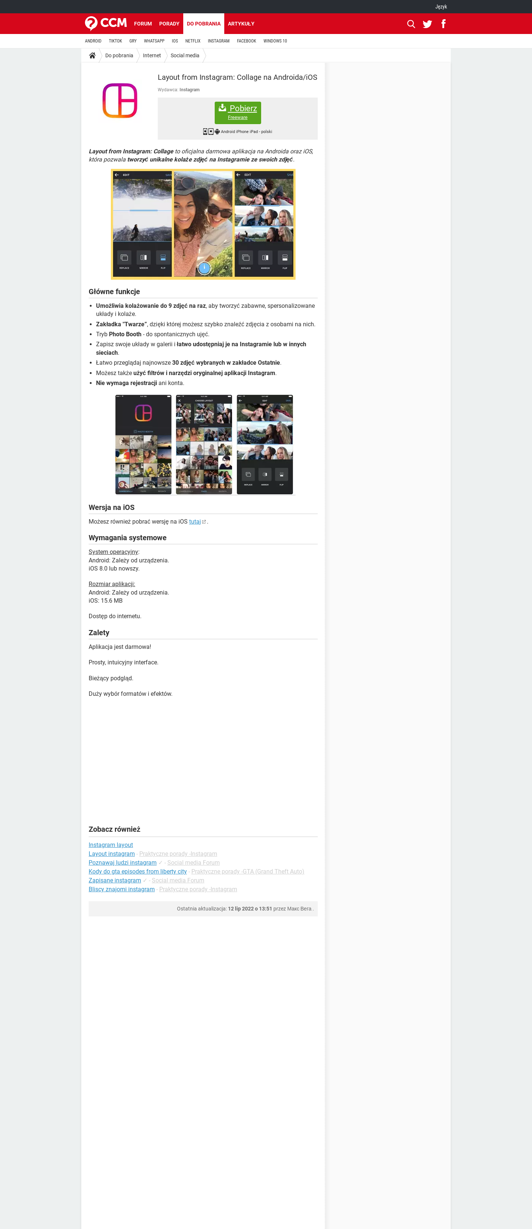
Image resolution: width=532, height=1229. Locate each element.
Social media (185, 55)
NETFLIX (193, 41)
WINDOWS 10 (275, 41)
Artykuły (241, 24)
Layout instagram (112, 853)
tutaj (195, 521)
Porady (169, 24)
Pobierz (238, 112)
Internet (152, 55)
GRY (132, 41)
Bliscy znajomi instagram (122, 889)
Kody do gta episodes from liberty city (138, 871)
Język (441, 7)
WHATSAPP (154, 41)
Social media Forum (193, 862)
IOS (175, 41)
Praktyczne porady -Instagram (178, 853)
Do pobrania (204, 24)
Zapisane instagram (115, 880)
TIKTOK (115, 41)
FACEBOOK (246, 41)
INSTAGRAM (219, 41)
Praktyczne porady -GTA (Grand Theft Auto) (247, 871)
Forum (143, 24)
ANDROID (93, 41)
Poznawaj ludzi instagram (123, 862)
